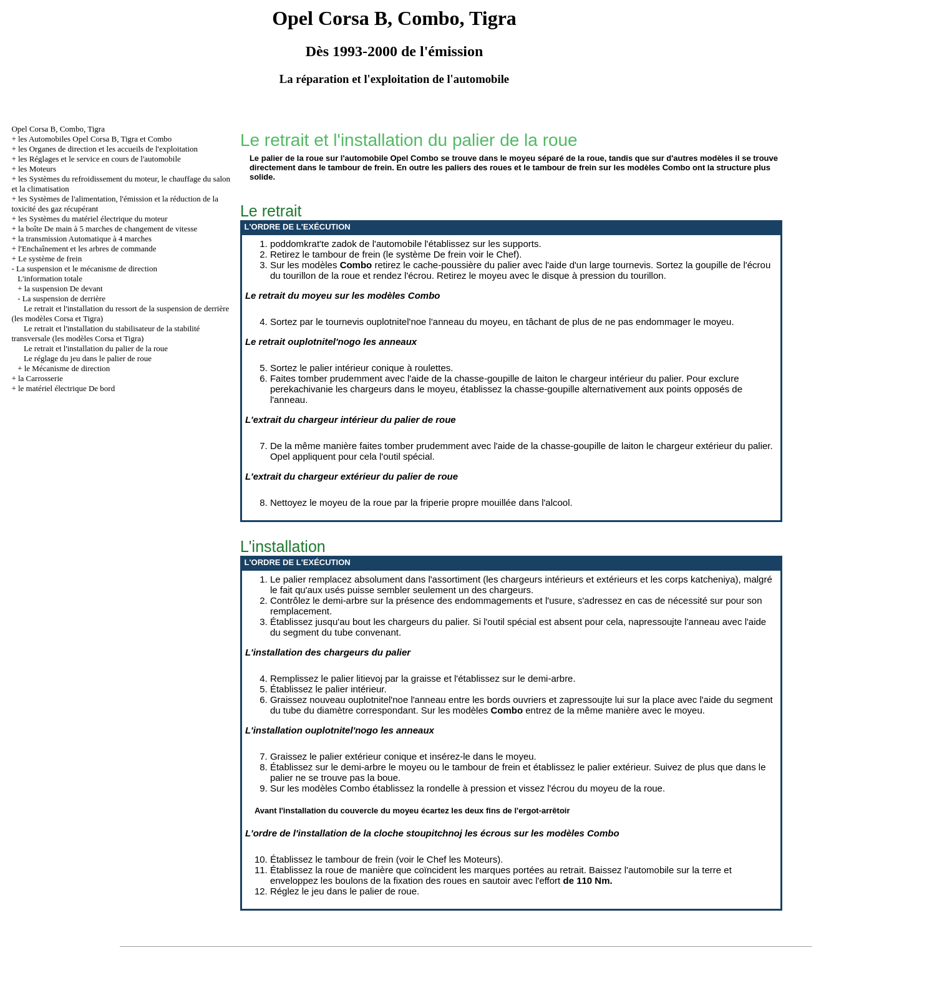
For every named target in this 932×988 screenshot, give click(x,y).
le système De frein (426, 254)
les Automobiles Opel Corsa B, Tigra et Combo (95, 138)
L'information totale (49, 278)
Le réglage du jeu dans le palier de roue (88, 358)
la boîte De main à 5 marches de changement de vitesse (107, 228)
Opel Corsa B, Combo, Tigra (58, 128)
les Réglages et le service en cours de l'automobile (99, 158)
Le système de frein (50, 258)
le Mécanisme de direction (67, 368)
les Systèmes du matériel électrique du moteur (93, 218)
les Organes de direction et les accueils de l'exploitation (108, 148)
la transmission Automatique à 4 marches (85, 238)
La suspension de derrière (63, 298)
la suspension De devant (63, 288)
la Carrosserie (40, 378)
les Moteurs (37, 168)
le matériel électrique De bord (66, 388)
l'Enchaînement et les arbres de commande (87, 248)
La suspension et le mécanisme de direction (86, 268)
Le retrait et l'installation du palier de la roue (96, 348)
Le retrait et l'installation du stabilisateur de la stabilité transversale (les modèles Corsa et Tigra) (105, 333)
